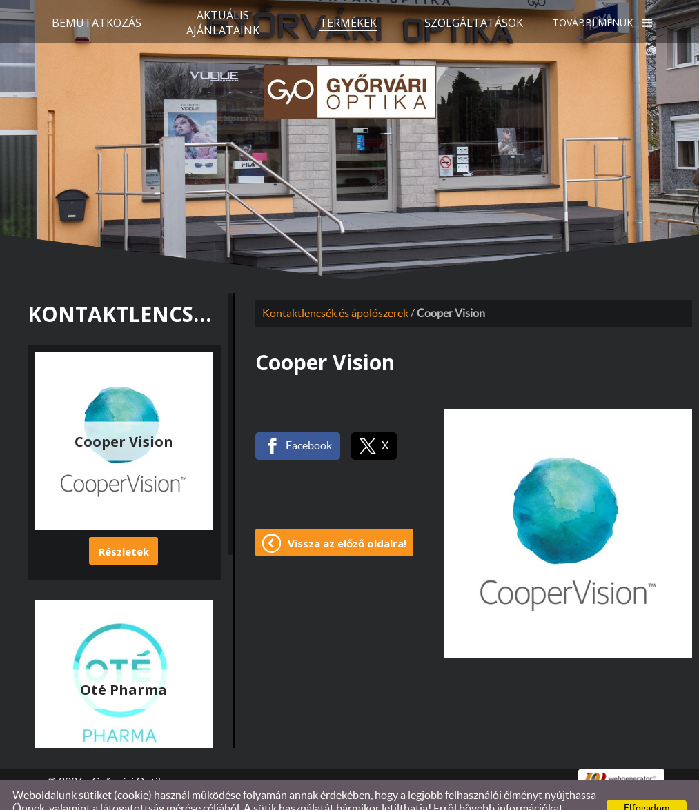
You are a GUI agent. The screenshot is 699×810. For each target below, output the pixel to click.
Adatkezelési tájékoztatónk (135, 794)
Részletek (124, 524)
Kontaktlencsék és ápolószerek (335, 286)
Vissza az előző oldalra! (347, 516)
